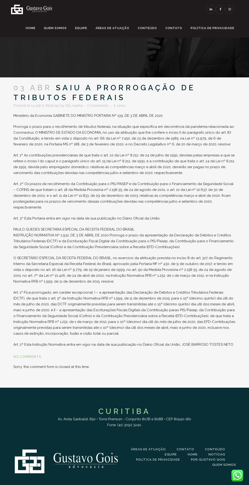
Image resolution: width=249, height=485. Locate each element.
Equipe (171, 454)
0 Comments (97, 105)
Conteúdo (215, 449)
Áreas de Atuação (148, 449)
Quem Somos (224, 464)
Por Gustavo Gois (208, 459)
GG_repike (74, 105)
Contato (185, 449)
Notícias (52, 105)
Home (193, 454)
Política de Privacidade (158, 459)
